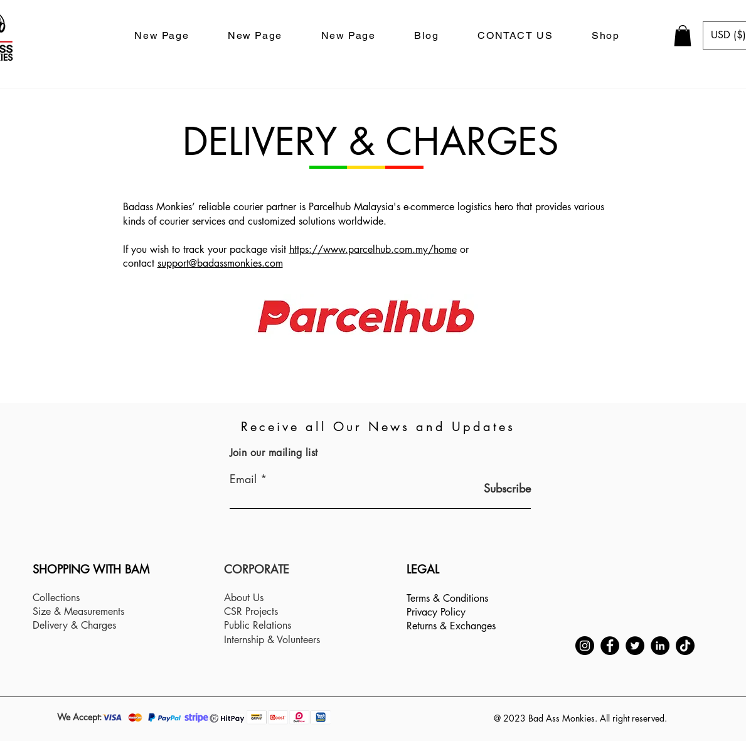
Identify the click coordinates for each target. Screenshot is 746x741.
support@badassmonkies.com (220, 263)
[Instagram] (584, 645)
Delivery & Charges (74, 625)
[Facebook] (609, 645)
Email (243, 478)
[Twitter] (635, 645)
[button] (682, 35)
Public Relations (257, 625)
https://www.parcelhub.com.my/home (373, 249)
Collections (56, 597)
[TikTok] (685, 645)
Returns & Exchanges (451, 625)
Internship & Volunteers (272, 639)
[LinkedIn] (660, 645)
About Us (244, 597)
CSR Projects (251, 611)
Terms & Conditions (447, 598)
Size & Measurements (78, 611)
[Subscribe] (499, 488)
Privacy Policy (436, 612)
